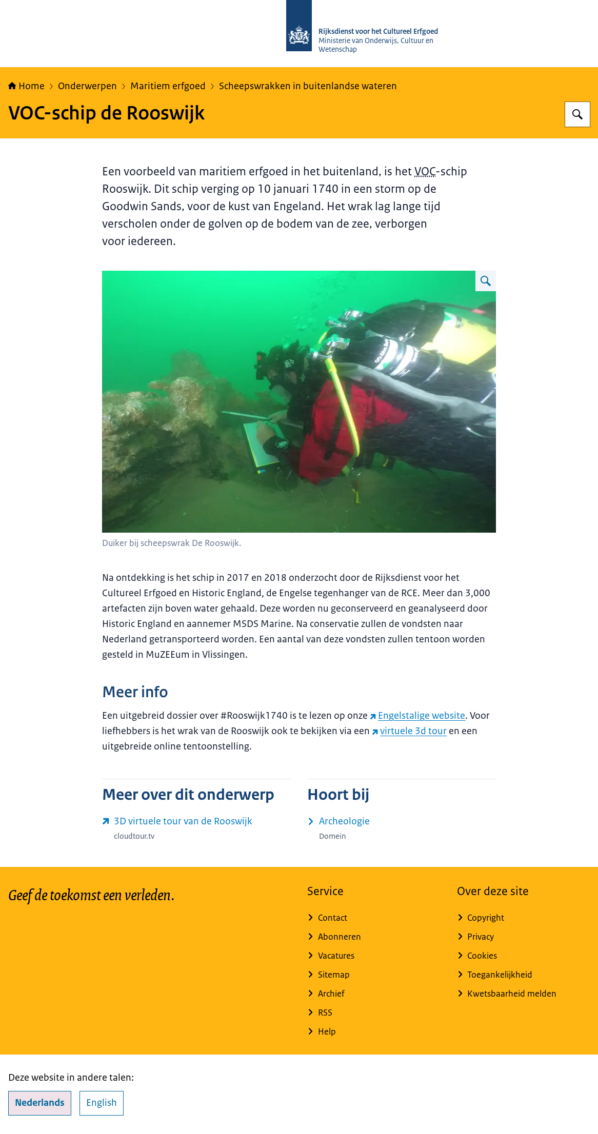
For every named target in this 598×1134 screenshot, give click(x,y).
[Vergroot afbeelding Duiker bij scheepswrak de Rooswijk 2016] (485, 281)
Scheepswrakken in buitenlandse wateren (308, 86)
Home (26, 86)
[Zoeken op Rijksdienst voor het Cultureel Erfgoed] (577, 114)
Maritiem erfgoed (168, 86)
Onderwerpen (87, 86)
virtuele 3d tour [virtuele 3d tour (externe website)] (409, 731)
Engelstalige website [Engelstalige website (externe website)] (417, 716)
